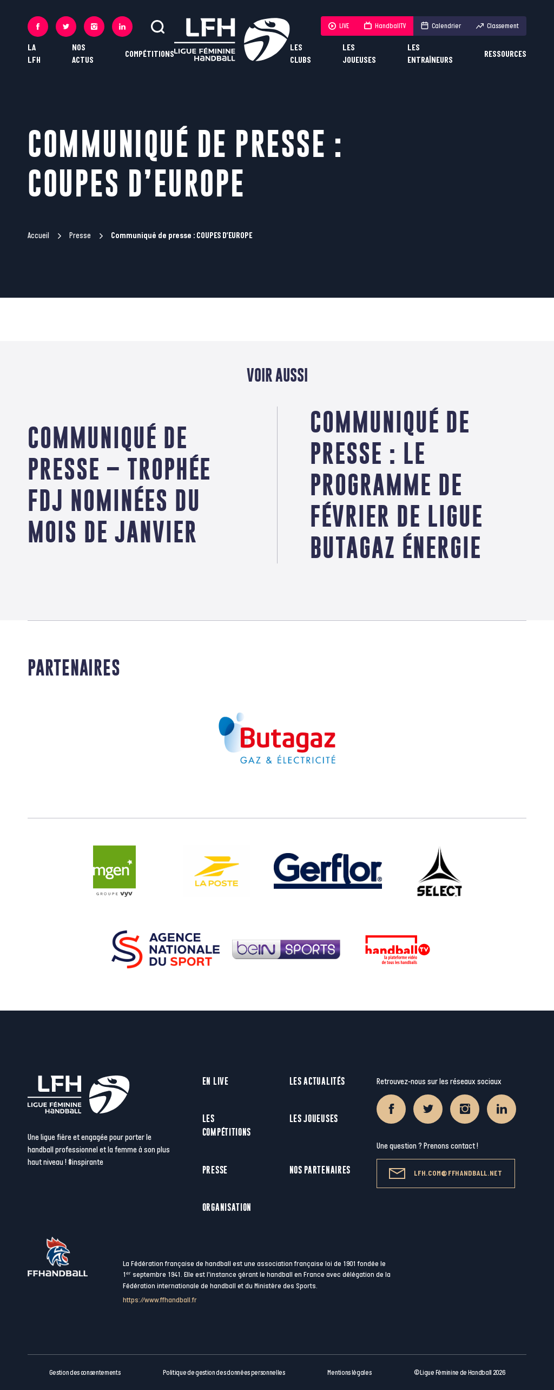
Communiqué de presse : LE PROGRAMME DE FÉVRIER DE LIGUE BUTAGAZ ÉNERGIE (396, 485)
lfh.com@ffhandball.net (445, 1173)
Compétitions (149, 54)
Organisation (227, 1207)
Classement (497, 26)
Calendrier (441, 26)
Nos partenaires (320, 1170)
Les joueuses (359, 54)
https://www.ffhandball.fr (160, 1299)
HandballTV (385, 26)
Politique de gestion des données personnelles (224, 1372)
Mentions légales (349, 1372)
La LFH (34, 54)
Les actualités (317, 1081)
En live (215, 1081)
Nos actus (83, 54)
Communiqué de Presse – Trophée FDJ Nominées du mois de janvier (119, 484)
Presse (80, 236)
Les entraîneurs (430, 54)
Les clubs (300, 54)
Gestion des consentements (85, 1372)
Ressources (505, 54)
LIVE (338, 26)
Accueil (38, 236)
